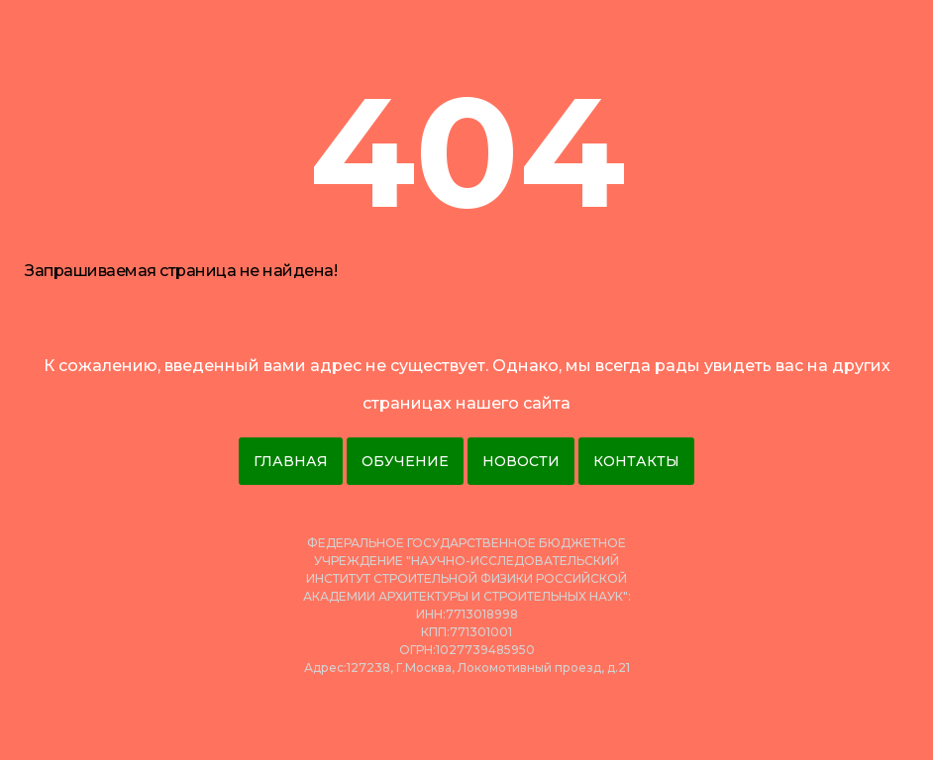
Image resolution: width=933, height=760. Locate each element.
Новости (521, 461)
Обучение (405, 461)
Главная (291, 461)
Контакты (636, 461)
